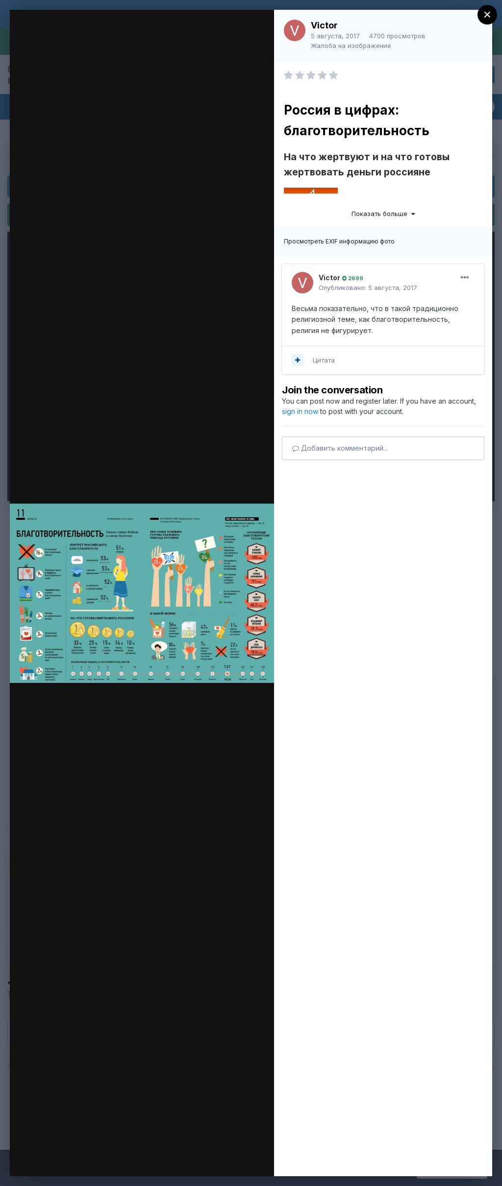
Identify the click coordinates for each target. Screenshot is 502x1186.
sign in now (300, 411)
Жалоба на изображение (351, 45)
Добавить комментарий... (340, 448)
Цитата (324, 360)
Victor (324, 25)
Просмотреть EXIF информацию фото (339, 241)
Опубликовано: (368, 287)
